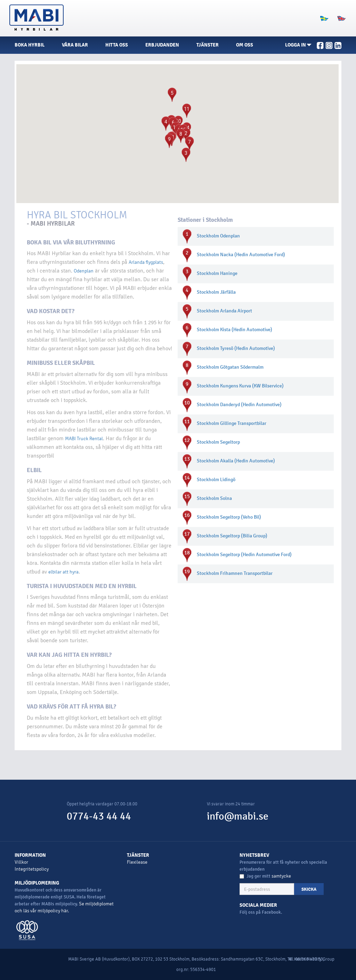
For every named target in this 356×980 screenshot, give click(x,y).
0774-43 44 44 (99, 816)
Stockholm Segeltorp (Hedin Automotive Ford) (244, 555)
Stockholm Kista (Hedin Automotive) (234, 330)
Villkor (21, 862)
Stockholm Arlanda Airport (224, 311)
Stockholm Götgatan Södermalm (230, 367)
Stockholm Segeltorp (218, 442)
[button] (298, 45)
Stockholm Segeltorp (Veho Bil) (229, 517)
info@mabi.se (237, 816)
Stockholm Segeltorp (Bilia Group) (232, 536)
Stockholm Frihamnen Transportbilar (235, 573)
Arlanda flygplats (146, 262)
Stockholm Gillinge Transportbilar (231, 423)
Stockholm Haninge (217, 273)
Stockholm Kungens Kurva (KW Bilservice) (240, 386)
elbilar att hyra (63, 572)
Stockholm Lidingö (216, 480)
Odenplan (84, 271)
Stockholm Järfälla (216, 292)
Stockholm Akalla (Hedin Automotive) (236, 461)
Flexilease (137, 862)
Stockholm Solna (214, 498)
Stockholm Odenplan (218, 236)
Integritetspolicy (32, 869)
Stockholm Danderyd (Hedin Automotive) (239, 405)
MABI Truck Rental (84, 438)
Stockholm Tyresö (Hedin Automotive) (236, 348)
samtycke (281, 876)
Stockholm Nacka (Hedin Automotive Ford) (241, 255)
